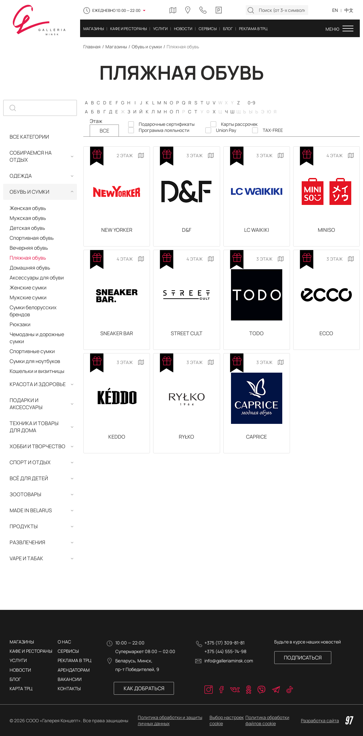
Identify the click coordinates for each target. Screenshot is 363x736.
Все (104, 130)
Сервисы (68, 651)
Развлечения (27, 542)
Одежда (21, 175)
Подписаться (301, 657)
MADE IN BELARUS (31, 510)
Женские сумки (28, 287)
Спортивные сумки (32, 351)
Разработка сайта (327, 720)
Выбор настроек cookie (227, 720)
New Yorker (116, 230)
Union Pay (226, 130)
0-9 (251, 102)
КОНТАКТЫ (69, 688)
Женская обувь (28, 208)
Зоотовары (25, 494)
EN (335, 10)
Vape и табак (26, 558)
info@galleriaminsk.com (228, 661)
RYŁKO (186, 439)
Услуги (18, 660)
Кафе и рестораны (31, 651)
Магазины (116, 47)
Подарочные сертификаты (166, 124)
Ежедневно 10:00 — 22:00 (116, 10)
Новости (20, 670)
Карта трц (21, 688)
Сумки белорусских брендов (33, 311)
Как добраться (143, 688)
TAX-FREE (273, 130)
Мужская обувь (28, 218)
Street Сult (186, 335)
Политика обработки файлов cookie (267, 720)
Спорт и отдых (30, 462)
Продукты (24, 526)
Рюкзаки (20, 324)
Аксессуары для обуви (37, 277)
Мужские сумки (28, 297)
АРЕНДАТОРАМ (74, 670)
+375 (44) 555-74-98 (225, 651)
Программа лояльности (164, 130)
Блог (15, 679)
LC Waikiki (256, 230)
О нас (64, 642)
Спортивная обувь (32, 237)
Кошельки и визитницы (37, 371)
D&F (186, 230)
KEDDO (116, 439)
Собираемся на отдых (31, 156)
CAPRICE (256, 439)
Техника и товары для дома (34, 427)
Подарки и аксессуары (26, 404)
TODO (256, 335)
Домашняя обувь (30, 267)
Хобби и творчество (37, 446)
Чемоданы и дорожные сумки (37, 338)
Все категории (29, 136)
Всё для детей (29, 478)
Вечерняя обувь (29, 247)
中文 (348, 10)
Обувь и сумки (147, 47)
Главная (92, 47)
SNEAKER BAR (116, 335)
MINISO (326, 230)
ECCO (326, 335)
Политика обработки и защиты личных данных (170, 720)
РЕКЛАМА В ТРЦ (74, 660)
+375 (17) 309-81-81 (224, 643)
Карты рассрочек (239, 124)
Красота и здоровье (38, 384)
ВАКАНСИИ (70, 679)
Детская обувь (27, 227)
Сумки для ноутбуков (35, 361)
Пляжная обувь (28, 257)
